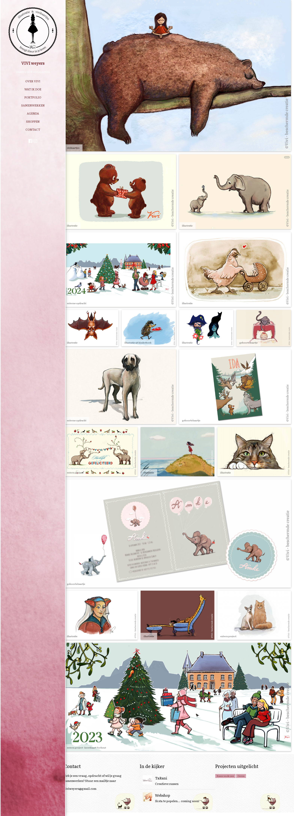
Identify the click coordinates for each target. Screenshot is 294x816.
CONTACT (33, 129)
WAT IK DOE (32, 89)
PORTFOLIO (32, 97)
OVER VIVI (32, 81)
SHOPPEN (33, 121)
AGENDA (33, 113)
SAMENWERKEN (33, 105)
